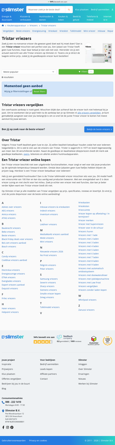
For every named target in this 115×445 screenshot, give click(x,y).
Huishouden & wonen (46, 18)
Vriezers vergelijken (88, 286)
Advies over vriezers (12, 207)
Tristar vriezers (48, 25)
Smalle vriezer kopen (50, 293)
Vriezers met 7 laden (88, 257)
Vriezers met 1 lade (87, 235)
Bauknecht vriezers (11, 228)
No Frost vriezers (48, 255)
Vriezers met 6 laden (88, 253)
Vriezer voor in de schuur (90, 227)
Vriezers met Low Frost (89, 282)
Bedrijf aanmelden (100, 9)
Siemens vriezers (48, 289)
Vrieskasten (84, 202)
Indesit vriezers (47, 210)
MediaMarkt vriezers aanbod (54, 234)
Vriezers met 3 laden (88, 242)
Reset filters (39, 91)
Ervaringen (83, 374)
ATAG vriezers (8, 218)
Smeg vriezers (47, 297)
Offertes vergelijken (11, 378)
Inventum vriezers (49, 214)
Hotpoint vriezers (10, 312)
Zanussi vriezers (86, 309)
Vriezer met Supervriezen (91, 224)
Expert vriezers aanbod (13, 284)
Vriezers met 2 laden (88, 238)
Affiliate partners (48, 374)
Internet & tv (107, 18)
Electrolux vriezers (11, 270)
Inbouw (101, 31)
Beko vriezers (8, 231)
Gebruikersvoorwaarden (14, 440)
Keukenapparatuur (16, 25)
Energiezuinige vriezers (13, 273)
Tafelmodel (75, 31)
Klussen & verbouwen (25, 18)
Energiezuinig (39, 31)
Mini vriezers (46, 241)
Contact (44, 378)
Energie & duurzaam (7, 18)
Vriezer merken (85, 220)
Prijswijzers (7, 369)
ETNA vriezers (8, 277)
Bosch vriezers (9, 246)
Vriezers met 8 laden (88, 261)
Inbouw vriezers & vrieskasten (55, 207)
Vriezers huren (85, 231)
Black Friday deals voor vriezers (17, 239)
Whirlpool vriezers (87, 299)
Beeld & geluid (77, 18)
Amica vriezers (9, 214)
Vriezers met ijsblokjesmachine (93, 278)
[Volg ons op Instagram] (7, 427)
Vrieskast (52, 31)
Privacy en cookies (38, 440)
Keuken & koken (63, 18)
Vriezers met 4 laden (88, 246)
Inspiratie (6, 364)
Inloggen (82, 364)
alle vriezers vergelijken (89, 112)
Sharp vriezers (47, 286)
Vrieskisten (83, 206)
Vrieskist (64, 31)
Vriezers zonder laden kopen (92, 289)
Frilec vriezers (8, 298)
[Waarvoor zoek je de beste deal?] (45, 9)
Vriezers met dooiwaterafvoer (92, 275)
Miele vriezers (47, 238)
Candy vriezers (9, 256)
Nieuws (82, 378)
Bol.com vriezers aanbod (14, 242)
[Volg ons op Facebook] (3, 427)
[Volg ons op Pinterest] (11, 427)
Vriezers (34, 25)
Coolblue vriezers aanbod (14, 260)
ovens (26, 154)
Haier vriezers (8, 308)
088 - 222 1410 (13, 402)
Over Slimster (85, 369)
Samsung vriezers (49, 278)
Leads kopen (46, 369)
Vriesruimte (84, 209)
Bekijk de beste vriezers (98, 129)
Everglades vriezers (11, 281)
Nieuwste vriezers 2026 (51, 251)
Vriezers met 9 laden (88, 264)
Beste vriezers (23, 31)
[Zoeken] (69, 9)
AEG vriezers (8, 210)
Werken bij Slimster (88, 383)
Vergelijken (8, 31)
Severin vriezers (48, 282)
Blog (4, 388)
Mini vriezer (89, 31)
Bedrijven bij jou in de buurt (16, 383)
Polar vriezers (47, 268)
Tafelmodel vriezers (50, 307)
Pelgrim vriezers (48, 265)
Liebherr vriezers (48, 224)
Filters (86, 72)
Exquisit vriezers (10, 288)
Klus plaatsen (82, 9)
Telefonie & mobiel (92, 18)
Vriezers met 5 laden (88, 249)
